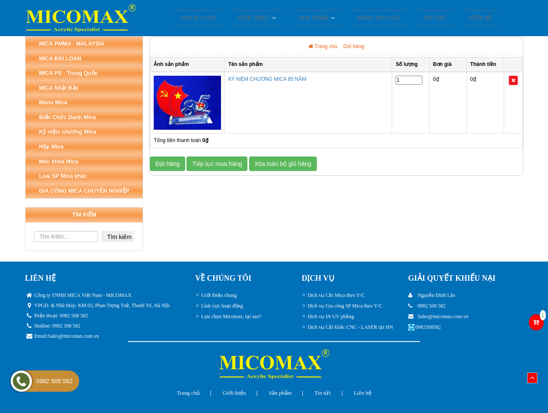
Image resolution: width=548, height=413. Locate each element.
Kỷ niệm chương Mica (67, 131)
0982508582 (428, 327)
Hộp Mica (51, 146)
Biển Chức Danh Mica (67, 117)
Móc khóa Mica (58, 161)
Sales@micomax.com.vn (73, 336)
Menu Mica (53, 102)
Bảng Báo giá (376, 18)
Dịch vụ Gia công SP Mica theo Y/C (345, 306)
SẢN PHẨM (317, 18)
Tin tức (426, 18)
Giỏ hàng (353, 46)
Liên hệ (465, 18)
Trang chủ (214, 18)
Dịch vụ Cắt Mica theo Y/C (336, 295)
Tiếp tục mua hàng (217, 163)
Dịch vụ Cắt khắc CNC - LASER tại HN (350, 327)
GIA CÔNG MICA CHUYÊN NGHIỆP (84, 191)
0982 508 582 (54, 381)
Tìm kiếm (119, 237)
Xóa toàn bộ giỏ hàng (283, 163)
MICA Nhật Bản (59, 88)
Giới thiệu (264, 18)
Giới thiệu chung (219, 295)
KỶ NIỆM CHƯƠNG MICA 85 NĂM (267, 79)
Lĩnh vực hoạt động (222, 306)
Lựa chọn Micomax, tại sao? (231, 316)
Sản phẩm (280, 393)
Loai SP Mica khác (63, 176)
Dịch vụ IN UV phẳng (331, 316)
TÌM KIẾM (84, 214)
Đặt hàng (167, 163)
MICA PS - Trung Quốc (68, 73)
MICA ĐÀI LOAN (60, 58)
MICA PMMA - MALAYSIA (72, 43)
